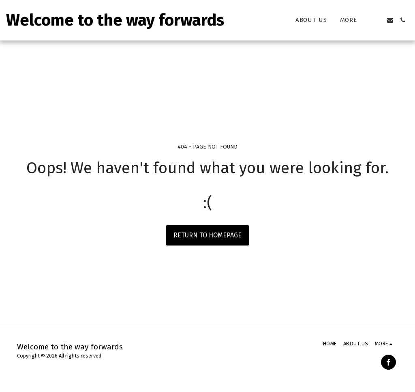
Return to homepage (207, 235)
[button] (377, 20)
